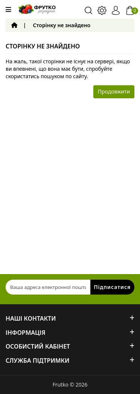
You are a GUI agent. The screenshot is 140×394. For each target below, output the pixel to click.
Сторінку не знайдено (61, 25)
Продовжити (114, 91)
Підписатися (112, 286)
